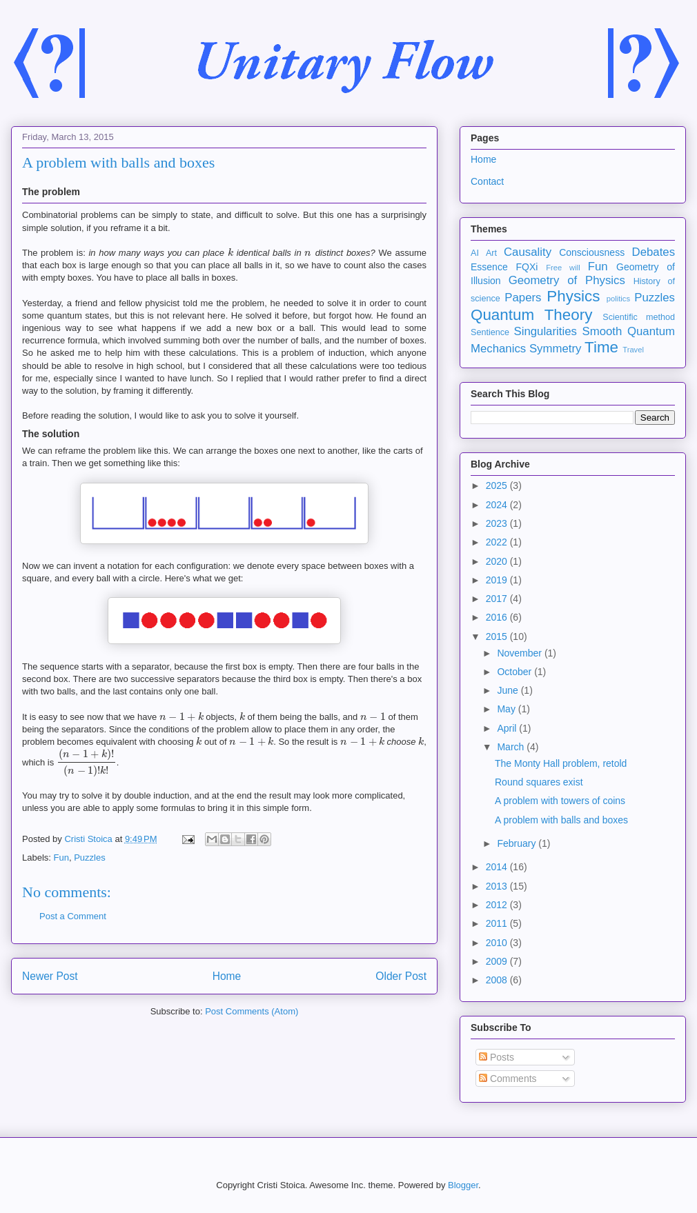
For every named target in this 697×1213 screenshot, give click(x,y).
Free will (563, 267)
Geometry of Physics (567, 280)
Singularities (544, 331)
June (508, 690)
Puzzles (90, 857)
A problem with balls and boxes (561, 819)
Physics (573, 296)
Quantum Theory (531, 314)
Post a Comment (72, 916)
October (515, 671)
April (508, 728)
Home (227, 976)
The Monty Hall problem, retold (561, 763)
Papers (522, 297)
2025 (498, 485)
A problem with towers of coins (560, 800)
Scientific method (638, 317)
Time (601, 347)
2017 (498, 598)
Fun (61, 857)
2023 (498, 523)
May (507, 708)
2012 (498, 904)
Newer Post (50, 976)
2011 (498, 923)
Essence (489, 266)
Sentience (490, 332)
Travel (633, 349)
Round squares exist (539, 782)
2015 (498, 636)
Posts (496, 1057)
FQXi (527, 266)
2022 (498, 542)
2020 (498, 561)
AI (475, 253)
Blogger (463, 1185)
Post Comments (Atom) (251, 1011)
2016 (498, 617)
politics (618, 298)
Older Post (400, 976)
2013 (498, 886)
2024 (498, 504)
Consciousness (592, 252)
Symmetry (555, 348)
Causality (527, 252)
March (512, 746)
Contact (487, 181)
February (517, 843)
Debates (654, 252)
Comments (508, 1078)
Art (491, 253)
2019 (498, 579)
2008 (498, 979)
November (520, 653)
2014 (498, 866)
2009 (498, 961)
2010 (498, 942)
